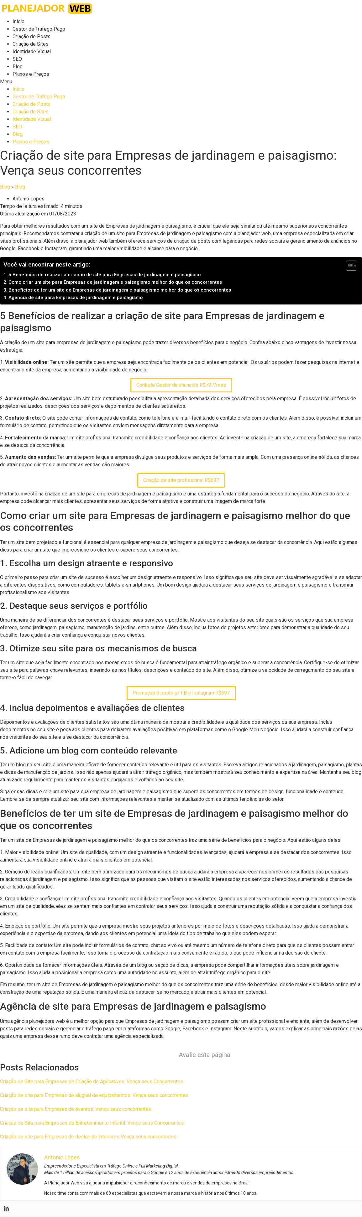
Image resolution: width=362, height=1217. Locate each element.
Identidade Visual (32, 51)
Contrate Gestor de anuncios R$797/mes (181, 385)
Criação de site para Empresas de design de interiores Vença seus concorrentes (88, 1137)
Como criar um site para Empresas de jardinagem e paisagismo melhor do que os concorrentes (115, 282)
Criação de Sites (31, 44)
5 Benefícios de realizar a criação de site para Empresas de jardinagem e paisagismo (104, 274)
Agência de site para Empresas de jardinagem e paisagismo (75, 297)
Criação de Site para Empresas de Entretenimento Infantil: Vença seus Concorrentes (92, 1123)
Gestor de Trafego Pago (39, 29)
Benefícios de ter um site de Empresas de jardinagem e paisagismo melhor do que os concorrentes (119, 290)
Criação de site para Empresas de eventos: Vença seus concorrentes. (76, 1109)
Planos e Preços (31, 74)
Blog (18, 67)
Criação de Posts (31, 36)
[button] (181, 81)
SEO (17, 59)
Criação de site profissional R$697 (181, 480)
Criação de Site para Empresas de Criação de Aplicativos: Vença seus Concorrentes (91, 1082)
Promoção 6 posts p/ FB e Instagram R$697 (181, 693)
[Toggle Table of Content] (348, 265)
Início (18, 21)
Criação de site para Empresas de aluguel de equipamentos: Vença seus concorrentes (94, 1095)
